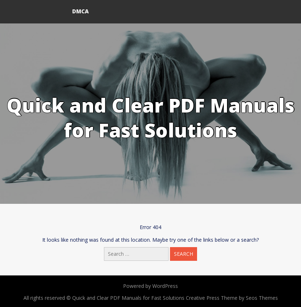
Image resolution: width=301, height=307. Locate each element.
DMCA (80, 11)
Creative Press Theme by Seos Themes (232, 297)
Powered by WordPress (150, 285)
